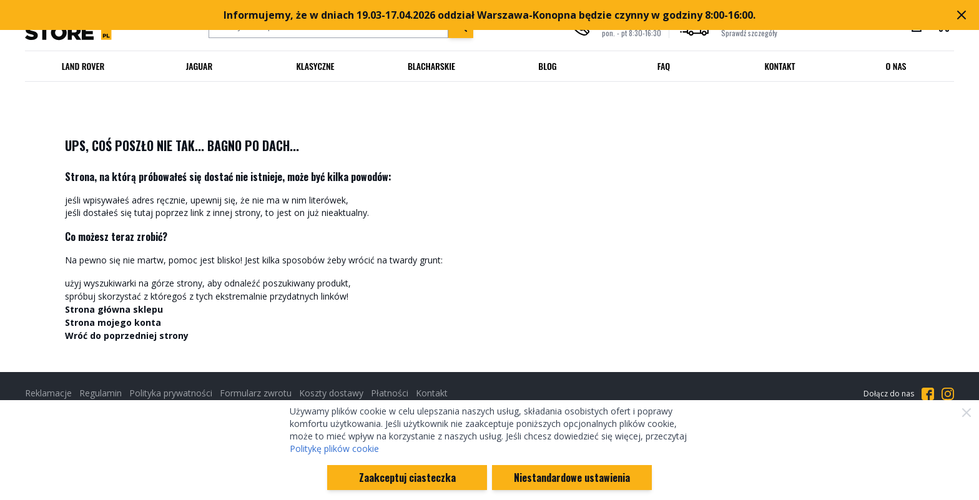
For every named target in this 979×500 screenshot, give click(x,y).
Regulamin (100, 393)
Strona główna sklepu (114, 309)
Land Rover (83, 65)
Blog (547, 65)
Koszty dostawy (331, 393)
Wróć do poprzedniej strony (127, 335)
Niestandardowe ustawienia (572, 477)
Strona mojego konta (113, 322)
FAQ (664, 65)
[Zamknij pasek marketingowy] (961, 14)
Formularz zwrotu (256, 393)
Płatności (389, 393)
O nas (895, 65)
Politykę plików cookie (334, 448)
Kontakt (780, 65)
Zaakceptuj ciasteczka (407, 477)
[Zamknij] (966, 412)
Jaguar (199, 65)
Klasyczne (315, 65)
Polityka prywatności (170, 393)
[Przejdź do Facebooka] (928, 394)
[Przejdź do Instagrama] (948, 394)
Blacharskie (431, 65)
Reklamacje (48, 393)
